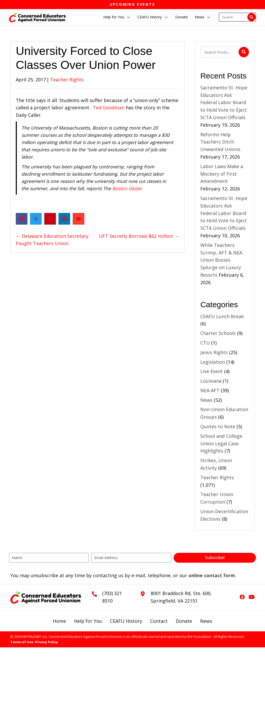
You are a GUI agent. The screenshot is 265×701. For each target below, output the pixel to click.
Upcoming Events (132, 4)
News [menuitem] (206, 621)
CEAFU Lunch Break (222, 316)
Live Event (211, 371)
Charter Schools (218, 333)
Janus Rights (214, 352)
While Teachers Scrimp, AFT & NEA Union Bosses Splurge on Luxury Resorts (221, 260)
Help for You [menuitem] (88, 621)
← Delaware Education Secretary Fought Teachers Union (52, 240)
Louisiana (211, 381)
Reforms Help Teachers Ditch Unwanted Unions (221, 142)
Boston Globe (126, 188)
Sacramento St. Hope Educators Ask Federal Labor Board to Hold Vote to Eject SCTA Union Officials (223, 102)
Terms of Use (21, 642)
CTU (205, 343)
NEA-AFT (209, 390)
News (206, 400)
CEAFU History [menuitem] (126, 621)
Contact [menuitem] (159, 621)
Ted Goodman (108, 107)
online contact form (211, 575)
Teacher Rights (67, 79)
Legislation (212, 362)
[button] (128, 17)
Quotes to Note (217, 426)
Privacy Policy (46, 642)
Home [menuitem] (59, 621)
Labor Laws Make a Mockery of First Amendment (221, 173)
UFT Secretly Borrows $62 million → (139, 236)
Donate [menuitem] (184, 621)
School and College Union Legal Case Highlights (221, 443)
